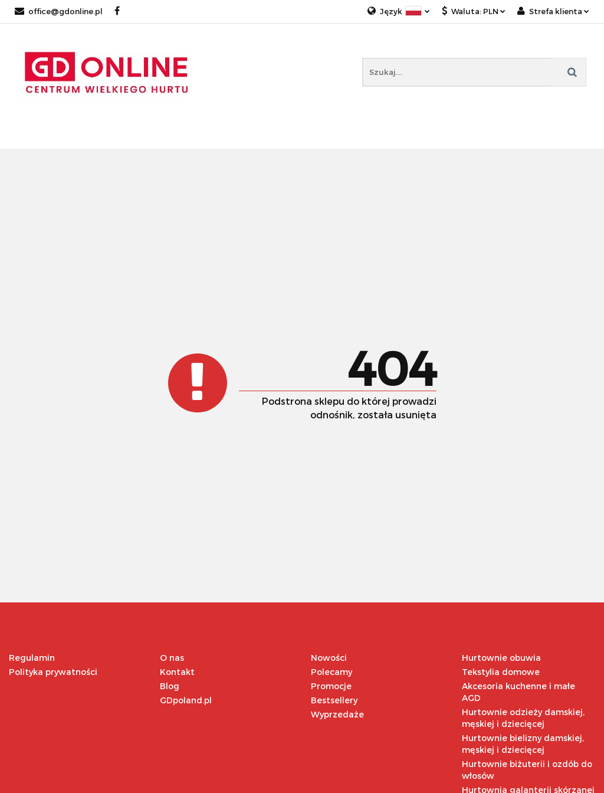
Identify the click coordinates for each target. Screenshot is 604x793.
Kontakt (177, 672)
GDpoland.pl (186, 700)
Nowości (329, 658)
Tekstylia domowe (501, 672)
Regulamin (32, 658)
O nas (172, 658)
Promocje (331, 686)
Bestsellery (334, 700)
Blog (169, 686)
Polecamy (331, 672)
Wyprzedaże (337, 714)
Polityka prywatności (53, 672)
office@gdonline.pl (59, 11)
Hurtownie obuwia (501, 658)
